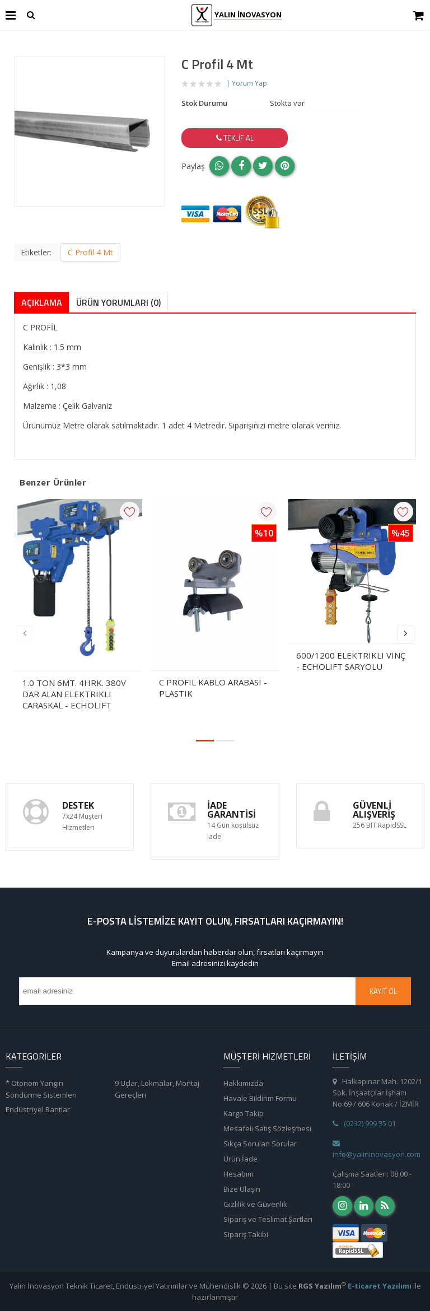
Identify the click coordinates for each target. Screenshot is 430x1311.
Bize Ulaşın (241, 1189)
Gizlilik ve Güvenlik (255, 1204)
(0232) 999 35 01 (364, 1123)
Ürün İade (240, 1159)
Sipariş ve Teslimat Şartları (267, 1219)
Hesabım (238, 1174)
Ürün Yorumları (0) (118, 302)
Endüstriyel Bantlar (38, 1109)
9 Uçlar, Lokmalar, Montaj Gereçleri (157, 1089)
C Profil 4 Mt (90, 252)
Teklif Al (235, 137)
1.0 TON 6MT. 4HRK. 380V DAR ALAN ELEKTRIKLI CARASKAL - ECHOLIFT (74, 694)
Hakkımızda (243, 1083)
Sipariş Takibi (245, 1234)
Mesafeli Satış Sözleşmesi (267, 1128)
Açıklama (41, 302)
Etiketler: (36, 252)
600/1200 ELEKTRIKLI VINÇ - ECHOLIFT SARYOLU (350, 661)
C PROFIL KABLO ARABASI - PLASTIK (213, 688)
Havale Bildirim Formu (260, 1098)
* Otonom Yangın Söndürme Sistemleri (41, 1089)
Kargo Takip (243, 1113)
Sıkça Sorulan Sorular (260, 1144)
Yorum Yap (249, 83)
